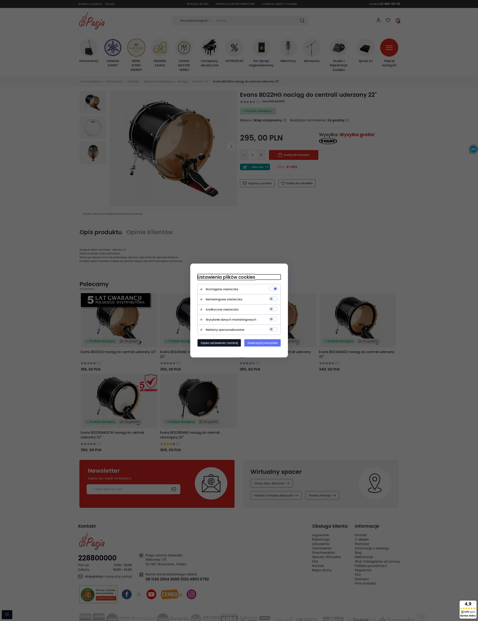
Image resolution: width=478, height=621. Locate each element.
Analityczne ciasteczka (222, 309)
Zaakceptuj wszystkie (262, 343)
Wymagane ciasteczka (222, 289)
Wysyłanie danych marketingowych (231, 320)
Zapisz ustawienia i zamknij (219, 343)
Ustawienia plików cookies (226, 277)
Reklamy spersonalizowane (225, 330)
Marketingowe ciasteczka (224, 299)
